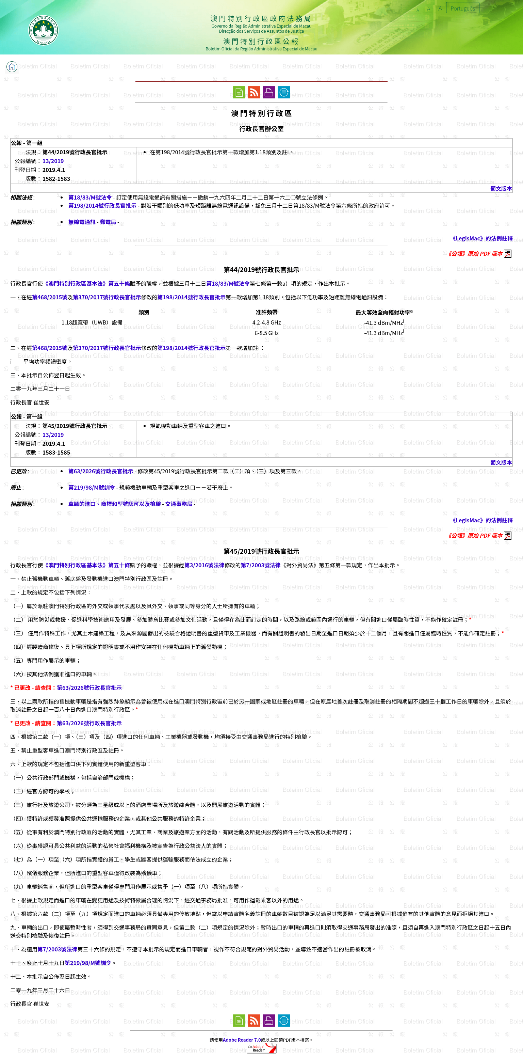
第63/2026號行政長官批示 (100, 471)
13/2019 (53, 161)
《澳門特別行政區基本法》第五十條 (86, 283)
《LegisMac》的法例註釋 (481, 238)
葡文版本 (501, 188)
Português (463, 8)
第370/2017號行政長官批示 (107, 297)
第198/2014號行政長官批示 (102, 205)
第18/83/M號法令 (90, 197)
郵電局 (108, 222)
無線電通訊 (82, 222)
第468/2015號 (49, 297)
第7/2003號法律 (260, 565)
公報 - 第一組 (27, 143)
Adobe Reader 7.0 (242, 1040)
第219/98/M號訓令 (91, 487)
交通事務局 (178, 504)
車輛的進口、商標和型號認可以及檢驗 (114, 504)
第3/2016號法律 (204, 565)
